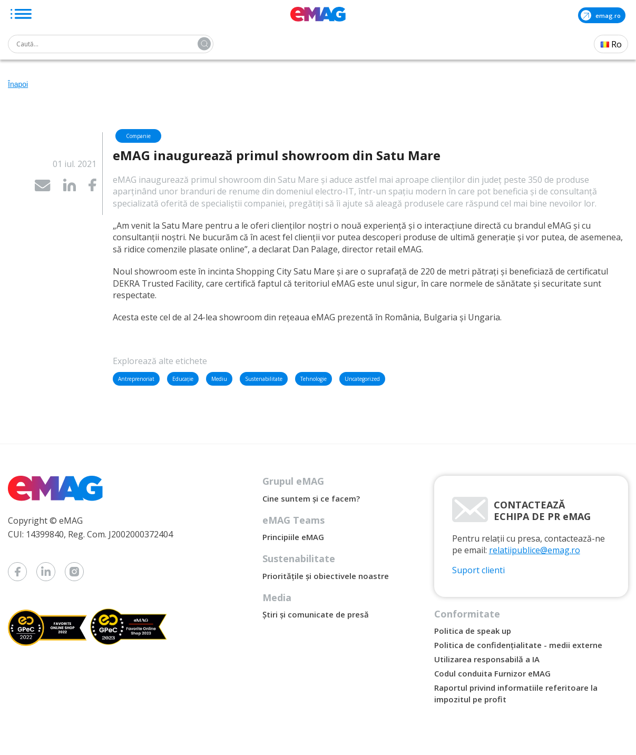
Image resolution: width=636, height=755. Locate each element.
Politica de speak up (472, 630)
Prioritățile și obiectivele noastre (325, 576)
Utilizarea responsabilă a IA (487, 659)
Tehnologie (313, 379)
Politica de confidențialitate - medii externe (518, 645)
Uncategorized (362, 379)
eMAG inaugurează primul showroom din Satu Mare (277, 155)
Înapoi (18, 84)
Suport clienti (478, 570)
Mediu (219, 379)
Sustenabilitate (263, 379)
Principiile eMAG (293, 537)
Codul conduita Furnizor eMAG (492, 673)
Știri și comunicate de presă (315, 614)
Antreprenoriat (136, 379)
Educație (182, 379)
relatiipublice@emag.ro (534, 550)
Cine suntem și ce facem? (311, 498)
